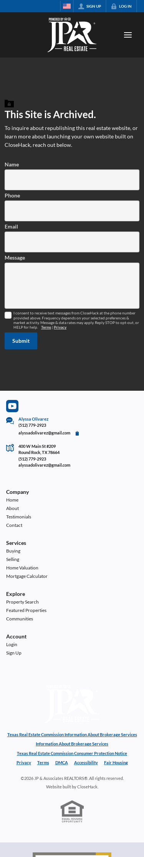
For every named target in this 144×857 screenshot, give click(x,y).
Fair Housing (116, 762)
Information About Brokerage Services (72, 743)
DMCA (61, 762)
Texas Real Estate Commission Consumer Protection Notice (72, 753)
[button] (21, 340)
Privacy (60, 327)
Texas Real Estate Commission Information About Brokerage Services (72, 734)
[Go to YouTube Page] (12, 406)
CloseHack (87, 786)
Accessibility (86, 762)
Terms (46, 327)
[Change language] (66, 6)
